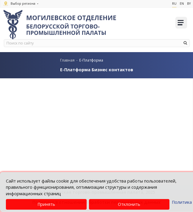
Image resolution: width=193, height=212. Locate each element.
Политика (182, 202)
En (182, 3)
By (189, 3)
